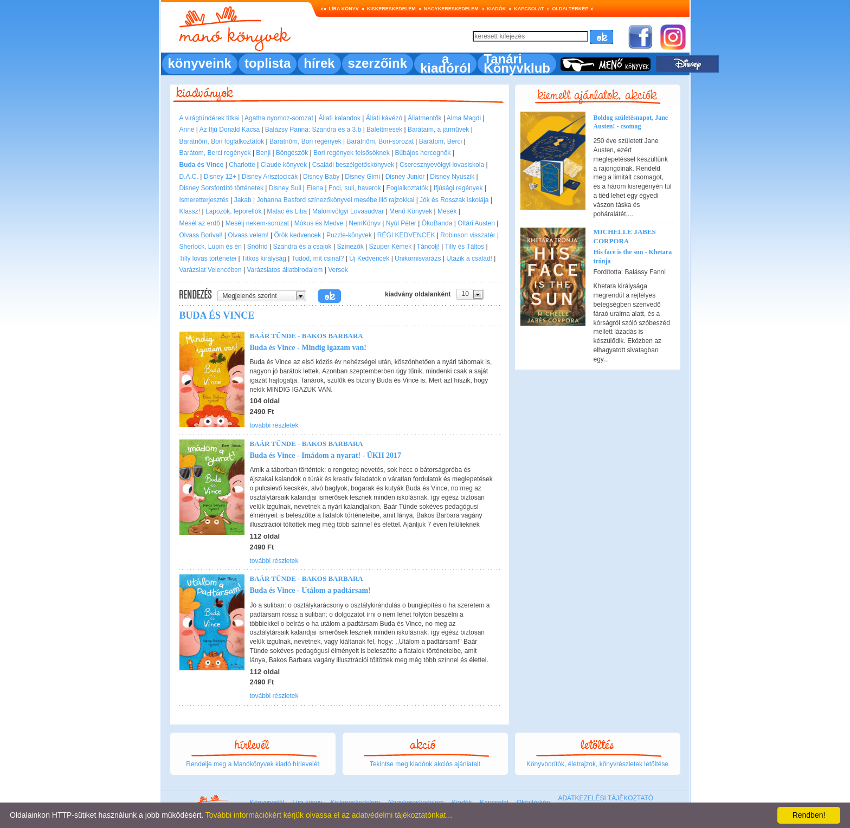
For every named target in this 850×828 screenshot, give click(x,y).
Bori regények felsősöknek (351, 153)
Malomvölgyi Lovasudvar (348, 211)
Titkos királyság (264, 258)
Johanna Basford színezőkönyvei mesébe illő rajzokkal (335, 200)
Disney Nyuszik (452, 176)
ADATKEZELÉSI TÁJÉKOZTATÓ (605, 798)
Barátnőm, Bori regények (305, 141)
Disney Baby (321, 176)
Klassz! (190, 211)
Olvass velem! (248, 235)
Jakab (243, 200)
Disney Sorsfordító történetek (221, 188)
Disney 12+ (220, 176)
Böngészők (292, 153)
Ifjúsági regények (458, 188)
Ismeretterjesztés (204, 200)
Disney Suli (285, 188)
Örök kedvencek (297, 235)
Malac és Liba (287, 211)
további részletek (274, 425)
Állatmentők (425, 118)
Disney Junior (405, 176)
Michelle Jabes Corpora (625, 236)
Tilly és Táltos (464, 246)
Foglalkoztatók (407, 188)
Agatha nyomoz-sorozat (278, 118)
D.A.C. (188, 176)
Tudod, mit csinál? (318, 258)
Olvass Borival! (201, 235)
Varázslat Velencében (210, 270)
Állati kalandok (339, 118)
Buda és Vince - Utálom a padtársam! (310, 590)
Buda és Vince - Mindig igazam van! (308, 348)
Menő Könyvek (410, 211)
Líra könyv (344, 8)
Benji (263, 153)
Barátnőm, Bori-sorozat (380, 141)
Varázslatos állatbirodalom (285, 270)
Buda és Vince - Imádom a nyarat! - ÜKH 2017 (326, 455)
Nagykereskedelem (451, 8)
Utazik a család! (469, 258)
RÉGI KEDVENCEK (406, 235)
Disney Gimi (362, 176)
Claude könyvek (284, 165)
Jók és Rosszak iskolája (454, 200)
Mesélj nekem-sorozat (257, 223)
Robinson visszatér (467, 235)
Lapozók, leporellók (233, 211)
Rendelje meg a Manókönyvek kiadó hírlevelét (252, 764)
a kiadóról (445, 63)
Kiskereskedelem (391, 8)
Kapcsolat (529, 8)
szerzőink (377, 63)
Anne (187, 129)
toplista (267, 63)
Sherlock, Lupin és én (210, 246)
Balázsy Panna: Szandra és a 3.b (313, 129)
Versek (338, 270)
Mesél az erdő (199, 223)
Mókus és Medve (319, 223)
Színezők (350, 246)
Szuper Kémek (390, 246)
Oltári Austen (476, 223)
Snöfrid (257, 246)
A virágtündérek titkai (209, 118)
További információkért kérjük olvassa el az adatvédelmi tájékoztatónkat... (328, 815)
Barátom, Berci (440, 141)
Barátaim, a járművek (438, 129)
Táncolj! (428, 246)
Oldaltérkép (570, 8)
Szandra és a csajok (302, 246)
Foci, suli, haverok (355, 188)
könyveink (199, 63)
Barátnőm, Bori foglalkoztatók (222, 141)
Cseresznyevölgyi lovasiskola (442, 165)
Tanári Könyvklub (517, 63)
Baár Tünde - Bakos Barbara (306, 336)
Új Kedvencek (369, 258)
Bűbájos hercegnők (423, 153)
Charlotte (242, 165)
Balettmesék (384, 129)
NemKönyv (365, 223)
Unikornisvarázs (418, 258)
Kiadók (496, 8)
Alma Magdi (464, 118)
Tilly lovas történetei (208, 258)
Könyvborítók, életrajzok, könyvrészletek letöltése (597, 764)
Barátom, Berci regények (215, 153)
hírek (319, 63)
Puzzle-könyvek (349, 235)
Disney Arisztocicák (270, 176)
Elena (315, 188)
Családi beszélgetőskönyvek (353, 165)
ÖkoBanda (437, 223)
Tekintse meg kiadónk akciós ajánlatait (425, 764)
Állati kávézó (384, 118)
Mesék (446, 211)
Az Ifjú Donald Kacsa (229, 129)
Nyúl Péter (401, 223)
